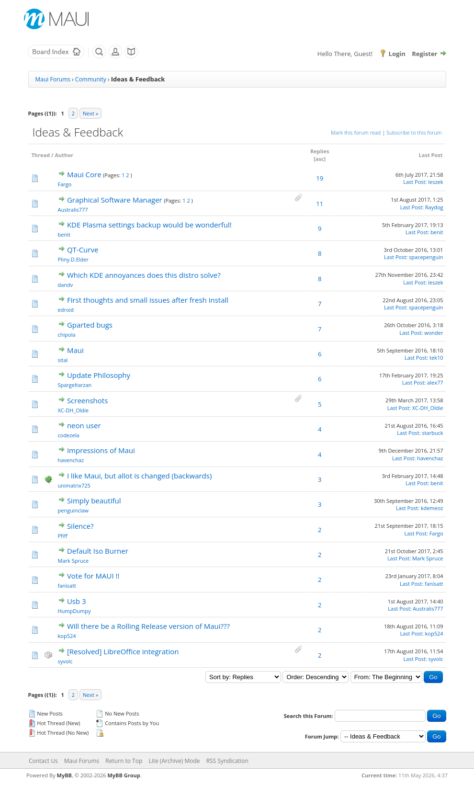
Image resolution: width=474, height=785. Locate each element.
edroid (66, 309)
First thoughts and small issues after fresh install (147, 300)
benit (64, 234)
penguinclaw (73, 510)
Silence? (80, 526)
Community (90, 79)
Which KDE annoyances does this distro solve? (144, 275)
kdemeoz (432, 508)
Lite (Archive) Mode (174, 761)
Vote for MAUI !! (93, 575)
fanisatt (67, 585)
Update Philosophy (98, 375)
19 (319, 178)
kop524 (67, 635)
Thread (41, 155)
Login (397, 53)
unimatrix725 (74, 485)
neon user (84, 425)
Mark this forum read (356, 132)
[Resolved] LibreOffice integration (123, 651)
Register (424, 53)
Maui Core (84, 174)
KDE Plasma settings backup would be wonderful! (149, 224)
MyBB (64, 775)
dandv (65, 284)
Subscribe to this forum (413, 132)
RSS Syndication (227, 761)
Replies (319, 151)
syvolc (65, 661)
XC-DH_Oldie (73, 410)
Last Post (431, 155)
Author (64, 155)
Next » (90, 113)
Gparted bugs (90, 325)
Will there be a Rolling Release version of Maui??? (148, 626)
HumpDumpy (74, 610)
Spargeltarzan (75, 384)
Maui (75, 350)
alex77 (435, 382)
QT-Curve (82, 249)
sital (63, 360)
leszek (435, 181)
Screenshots (87, 400)
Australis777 (73, 209)
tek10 (436, 357)
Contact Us (43, 761)
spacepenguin (426, 257)
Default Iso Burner (97, 551)
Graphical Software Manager (114, 200)
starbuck (432, 432)
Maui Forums (52, 79)
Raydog (434, 207)
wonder (433, 332)
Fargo (65, 184)
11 (319, 203)
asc (320, 158)
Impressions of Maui (101, 450)
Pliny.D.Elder (73, 259)
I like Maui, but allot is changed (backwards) (139, 475)
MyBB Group (123, 775)
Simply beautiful (94, 500)
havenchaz (71, 460)
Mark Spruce (73, 560)
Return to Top (123, 761)
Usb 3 (76, 601)
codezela (68, 435)
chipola (67, 334)
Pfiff (63, 535)
